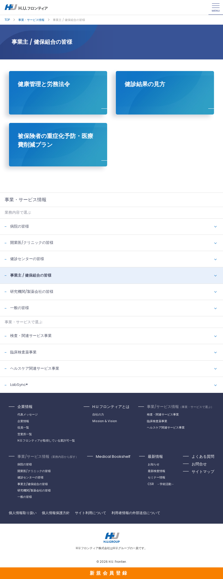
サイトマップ (203, 471)
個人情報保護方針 (56, 512)
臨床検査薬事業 (23, 352)
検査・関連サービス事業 (31, 335)
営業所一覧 (24, 434)
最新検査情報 (156, 471)
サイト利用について (90, 512)
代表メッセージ (27, 414)
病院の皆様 (19, 226)
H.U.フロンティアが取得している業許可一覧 (46, 440)
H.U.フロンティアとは (111, 406)
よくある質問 (203, 456)
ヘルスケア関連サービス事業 (34, 368)
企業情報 (25, 406)
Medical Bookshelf (113, 456)
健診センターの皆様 (27, 259)
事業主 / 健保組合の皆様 (30, 275)
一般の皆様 (19, 308)
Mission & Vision (104, 421)
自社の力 (98, 414)
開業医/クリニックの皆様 (31, 242)
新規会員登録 (109, 573)
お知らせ (153, 464)
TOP (7, 20)
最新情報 (155, 456)
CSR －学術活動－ (161, 484)
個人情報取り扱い (23, 512)
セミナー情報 (156, 477)
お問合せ (199, 464)
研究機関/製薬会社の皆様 (31, 291)
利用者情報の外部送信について (136, 512)
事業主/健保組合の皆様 (32, 484)
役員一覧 (23, 427)
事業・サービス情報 (31, 20)
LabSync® (19, 384)
